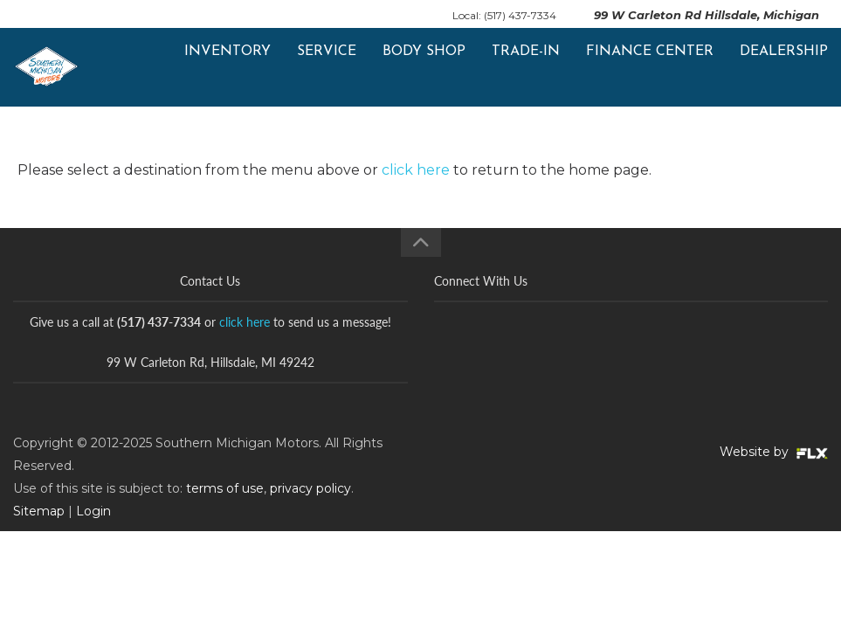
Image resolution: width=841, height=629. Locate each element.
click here (416, 170)
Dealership (784, 67)
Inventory (227, 67)
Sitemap (39, 511)
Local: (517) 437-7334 (504, 15)
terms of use (225, 488)
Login (93, 511)
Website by (774, 452)
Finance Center (649, 67)
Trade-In (526, 67)
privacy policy (310, 488)
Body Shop (424, 67)
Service (326, 67)
